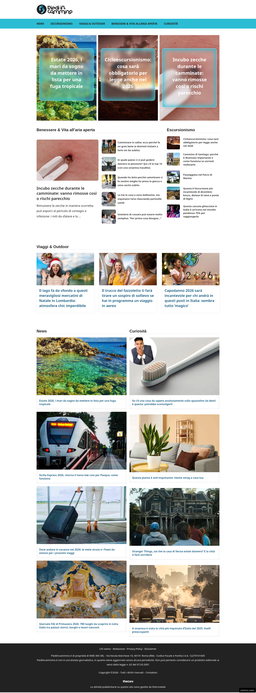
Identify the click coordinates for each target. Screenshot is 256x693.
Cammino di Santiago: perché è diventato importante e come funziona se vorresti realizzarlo (200, 159)
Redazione (119, 648)
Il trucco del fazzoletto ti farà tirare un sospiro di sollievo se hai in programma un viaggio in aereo (128, 298)
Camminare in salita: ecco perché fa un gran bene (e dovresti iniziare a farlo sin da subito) (139, 146)
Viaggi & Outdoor (92, 23)
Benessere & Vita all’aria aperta (134, 23)
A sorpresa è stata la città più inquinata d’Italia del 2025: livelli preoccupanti (171, 630)
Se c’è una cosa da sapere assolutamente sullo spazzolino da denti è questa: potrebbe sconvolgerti (174, 402)
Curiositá (171, 23)
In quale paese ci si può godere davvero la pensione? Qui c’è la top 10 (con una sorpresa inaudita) (140, 163)
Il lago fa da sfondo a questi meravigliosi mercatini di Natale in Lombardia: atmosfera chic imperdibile (63, 298)
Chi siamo (105, 648)
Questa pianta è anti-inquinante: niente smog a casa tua (167, 478)
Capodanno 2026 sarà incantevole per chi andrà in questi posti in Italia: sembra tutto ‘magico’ (189, 298)
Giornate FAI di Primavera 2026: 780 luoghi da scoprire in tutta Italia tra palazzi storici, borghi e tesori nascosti (78, 625)
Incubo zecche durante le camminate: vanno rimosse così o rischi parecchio (189, 76)
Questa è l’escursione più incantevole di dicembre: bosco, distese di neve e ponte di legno (201, 193)
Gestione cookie (247, 690)
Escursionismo (61, 23)
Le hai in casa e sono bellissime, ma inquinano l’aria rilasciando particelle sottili (139, 198)
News (40, 23)
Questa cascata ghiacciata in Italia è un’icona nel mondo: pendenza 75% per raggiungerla (200, 211)
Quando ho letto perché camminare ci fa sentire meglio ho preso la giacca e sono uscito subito (140, 181)
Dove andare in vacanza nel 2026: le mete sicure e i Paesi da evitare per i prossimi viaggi (77, 551)
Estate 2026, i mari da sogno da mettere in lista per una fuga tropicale (66, 72)
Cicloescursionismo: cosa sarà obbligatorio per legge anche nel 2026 (128, 72)
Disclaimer (150, 648)
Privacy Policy (134, 648)
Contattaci (151, 672)
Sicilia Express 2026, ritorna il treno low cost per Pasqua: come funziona (78, 476)
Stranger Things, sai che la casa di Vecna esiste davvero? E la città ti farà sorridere (173, 553)
